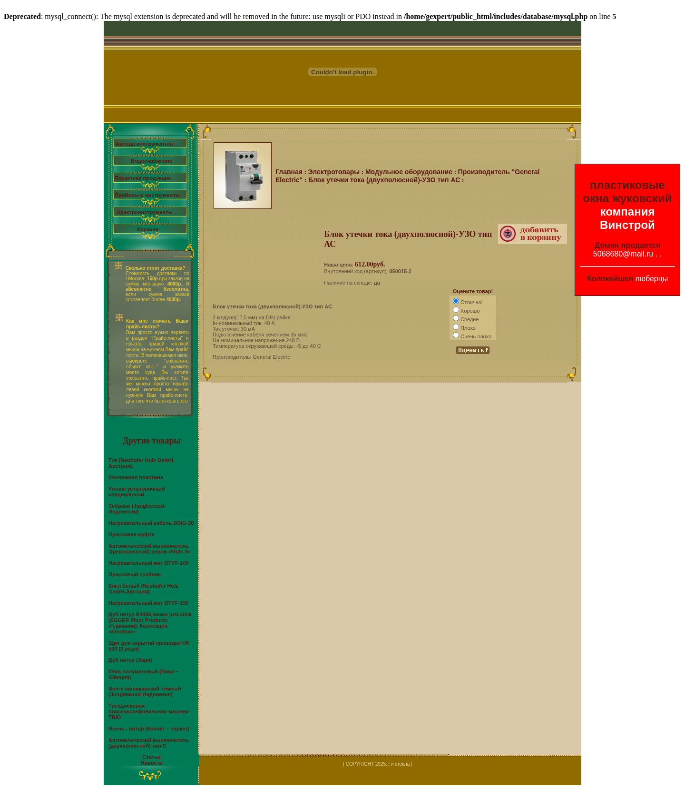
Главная (289, 172)
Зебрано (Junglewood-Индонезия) (137, 508)
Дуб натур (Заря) (130, 660)
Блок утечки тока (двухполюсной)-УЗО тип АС (384, 180)
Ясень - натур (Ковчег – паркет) (148, 728)
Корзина (147, 229)
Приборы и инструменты (147, 195)
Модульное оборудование (408, 172)
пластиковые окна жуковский (627, 191)
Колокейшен (610, 279)
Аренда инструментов (144, 144)
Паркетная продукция (143, 178)
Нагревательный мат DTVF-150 (148, 603)
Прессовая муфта (131, 534)
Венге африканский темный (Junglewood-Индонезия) (144, 691)
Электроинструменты (145, 212)
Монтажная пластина (135, 477)
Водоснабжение (151, 161)
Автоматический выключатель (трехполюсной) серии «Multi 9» (149, 548)
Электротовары (334, 172)
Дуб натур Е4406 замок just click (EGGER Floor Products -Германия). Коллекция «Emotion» (150, 622)
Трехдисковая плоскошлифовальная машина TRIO (148, 711)
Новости (151, 763)
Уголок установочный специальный (136, 491)
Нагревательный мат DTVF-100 (148, 563)
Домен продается (628, 245)
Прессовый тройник (134, 574)
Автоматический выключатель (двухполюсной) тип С (148, 743)
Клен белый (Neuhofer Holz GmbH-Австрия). (143, 588)
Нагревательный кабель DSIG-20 (151, 523)
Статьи (151, 757)
